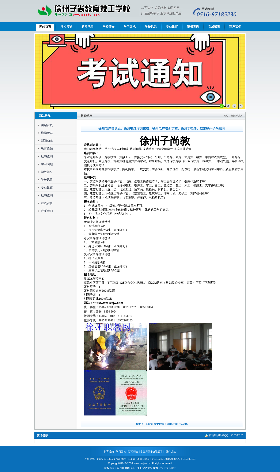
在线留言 (214, 26)
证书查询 (193, 26)
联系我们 (235, 26)
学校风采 (151, 26)
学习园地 (130, 26)
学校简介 (108, 26)
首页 (225, 115)
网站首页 (45, 26)
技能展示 (157, 451)
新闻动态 (87, 26)
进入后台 (171, 451)
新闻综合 (133, 451)
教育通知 (47, 148)
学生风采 (145, 451)
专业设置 (172, 26)
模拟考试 (66, 26)
